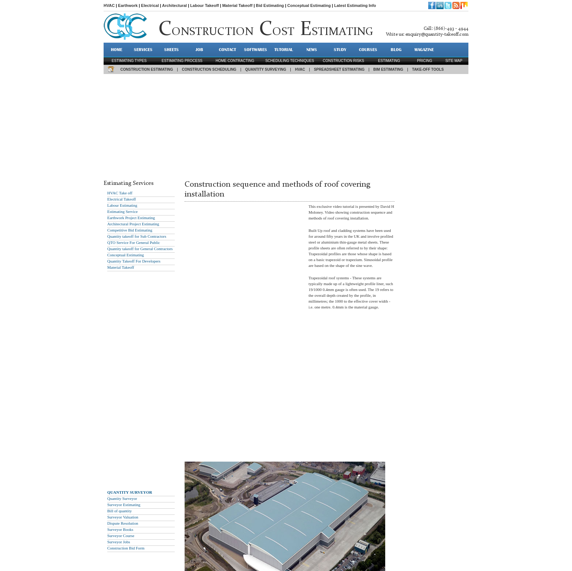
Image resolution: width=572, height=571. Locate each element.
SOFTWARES (255, 49)
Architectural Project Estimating (133, 224)
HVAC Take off (119, 193)
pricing (424, 61)
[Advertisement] (286, 125)
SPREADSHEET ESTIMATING (339, 69)
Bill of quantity (119, 511)
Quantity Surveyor (122, 498)
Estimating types (129, 61)
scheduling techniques (289, 61)
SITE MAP (454, 61)
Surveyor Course (120, 535)
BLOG (396, 49)
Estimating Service (122, 211)
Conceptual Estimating (309, 5)
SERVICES (143, 49)
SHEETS (171, 49)
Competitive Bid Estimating (129, 230)
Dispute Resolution (122, 523)
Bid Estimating (270, 5)
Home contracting (235, 61)
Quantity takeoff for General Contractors (140, 248)
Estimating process (182, 61)
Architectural (174, 5)
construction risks (343, 61)
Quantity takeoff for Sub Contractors (136, 236)
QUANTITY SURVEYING (265, 69)
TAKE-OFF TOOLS (428, 69)
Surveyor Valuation (122, 517)
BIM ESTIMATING (388, 69)
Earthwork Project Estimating (131, 217)
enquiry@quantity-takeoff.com (436, 34)
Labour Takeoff (204, 5)
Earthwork (128, 5)
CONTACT (227, 49)
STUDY (340, 49)
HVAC (109, 5)
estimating (389, 61)
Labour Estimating (122, 205)
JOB (199, 49)
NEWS (311, 49)
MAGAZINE (424, 49)
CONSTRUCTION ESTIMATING (146, 69)
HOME (116, 49)
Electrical (150, 5)
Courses (368, 49)
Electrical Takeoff (121, 199)
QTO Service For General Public (133, 242)
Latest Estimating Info (355, 5)
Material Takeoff (237, 5)
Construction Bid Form (125, 548)
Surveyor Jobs (118, 542)
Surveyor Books (120, 529)
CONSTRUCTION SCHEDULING (209, 69)
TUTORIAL (283, 49)
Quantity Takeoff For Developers (134, 261)
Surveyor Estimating (123, 504)
